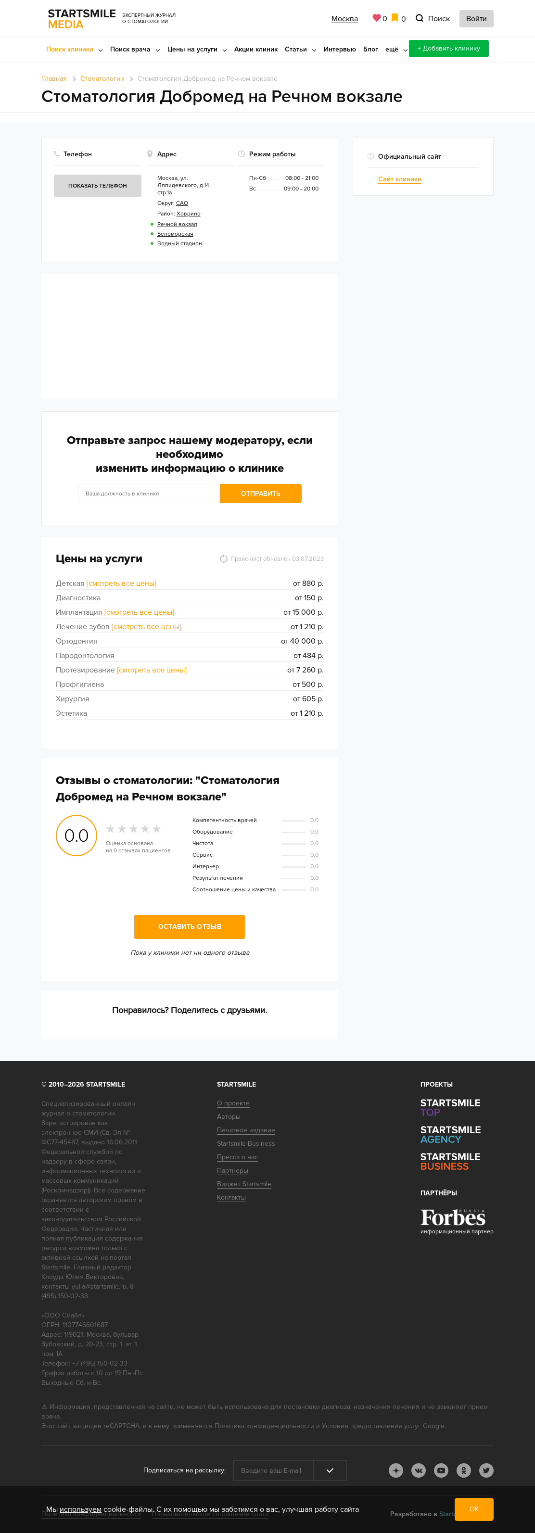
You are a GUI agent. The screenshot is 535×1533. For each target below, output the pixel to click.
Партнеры (232, 1170)
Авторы (229, 1117)
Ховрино (189, 213)
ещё (391, 49)
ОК (474, 1509)
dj (396, 1470)
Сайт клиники (399, 179)
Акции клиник (256, 49)
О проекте (233, 1103)
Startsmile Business (246, 1144)
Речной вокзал (177, 224)
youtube (441, 1470)
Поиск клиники (69, 49)
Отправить (260, 494)
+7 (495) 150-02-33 (99, 1363)
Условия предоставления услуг (371, 1426)
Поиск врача (130, 49)
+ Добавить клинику (449, 48)
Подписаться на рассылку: (184, 1470)
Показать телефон (97, 186)
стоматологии (93, 1113)
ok (464, 1470)
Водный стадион (179, 243)
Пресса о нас (237, 1157)
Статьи (296, 49)
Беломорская (175, 234)
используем (81, 1509)
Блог (370, 49)
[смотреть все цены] (121, 583)
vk (418, 1470)
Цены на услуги (192, 49)
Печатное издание (246, 1130)
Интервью (340, 49)
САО (182, 203)
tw (486, 1470)
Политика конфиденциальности (264, 1426)
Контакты (231, 1197)
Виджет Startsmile (244, 1184)
